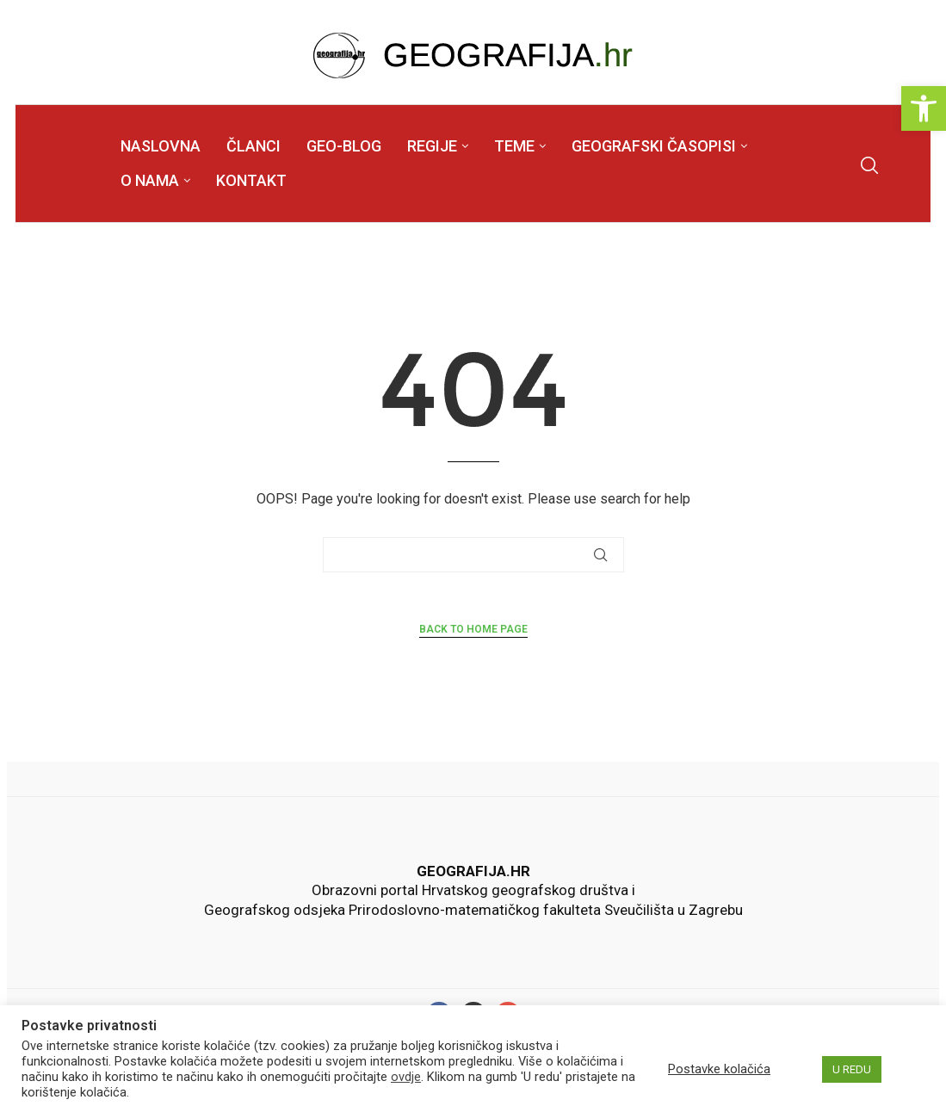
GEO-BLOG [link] (343, 146)
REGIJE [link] (432, 146)
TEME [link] (514, 146)
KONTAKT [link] (251, 180)
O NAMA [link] (150, 180)
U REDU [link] (851, 1069)
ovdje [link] (406, 1076)
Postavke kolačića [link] (719, 1069)
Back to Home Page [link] (473, 629)
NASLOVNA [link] (161, 146)
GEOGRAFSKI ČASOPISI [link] (654, 146)
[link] (923, 108)
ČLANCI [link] (253, 146)
